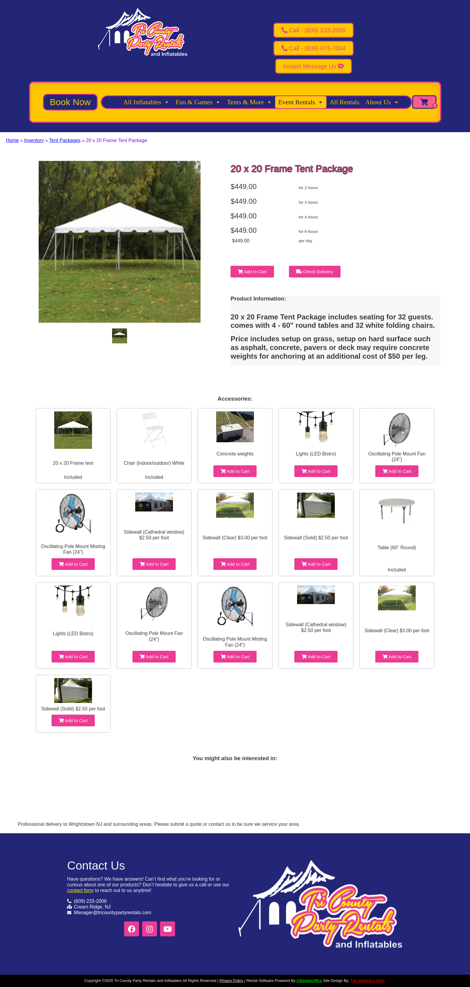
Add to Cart (252, 271)
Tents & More (249, 102)
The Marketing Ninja (367, 980)
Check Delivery (314, 271)
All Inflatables (146, 102)
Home (12, 140)
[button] (70, 102)
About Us (382, 102)
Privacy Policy (231, 980)
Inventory (34, 140)
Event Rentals (300, 102)
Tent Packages (65, 140)
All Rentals (344, 102)
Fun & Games (198, 102)
